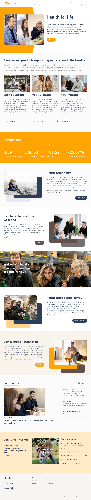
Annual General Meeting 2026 (71, 463)
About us (24, 5)
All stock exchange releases (70, 459)
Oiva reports (49, 496)
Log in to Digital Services (78, 2)
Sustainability (36, 2)
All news (81, 383)
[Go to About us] (24, 29)
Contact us (9, 483)
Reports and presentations (69, 452)
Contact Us (65, 2)
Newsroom (57, 2)
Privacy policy (64, 496)
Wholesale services (49, 5)
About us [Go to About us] (51, 39)
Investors (72, 5)
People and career (47, 2)
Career (34, 483)
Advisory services (62, 5)
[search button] (85, 5)
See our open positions (12, 277)
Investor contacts (66, 456)
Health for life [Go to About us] (60, 17)
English (80, 5)
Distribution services (35, 5)
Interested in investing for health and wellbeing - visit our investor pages (72, 446)
